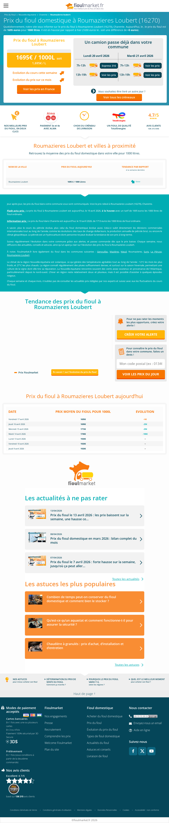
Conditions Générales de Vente (23, 810)
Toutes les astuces (127, 664)
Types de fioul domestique (103, 736)
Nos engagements (56, 716)
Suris (146, 251)
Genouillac (102, 251)
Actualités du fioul (98, 743)
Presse (49, 723)
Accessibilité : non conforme (147, 810)
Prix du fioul (94, 723)
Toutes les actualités (125, 578)
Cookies (126, 810)
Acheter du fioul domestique (104, 716)
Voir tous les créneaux (119, 97)
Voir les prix (109, 75)
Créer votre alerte (140, 334)
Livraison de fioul (97, 756)
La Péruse (156, 251)
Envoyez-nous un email (148, 723)
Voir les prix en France (39, 89)
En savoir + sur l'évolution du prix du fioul (75, 371)
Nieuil (124, 251)
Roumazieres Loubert (18, 255)
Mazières (114, 251)
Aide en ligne (142, 730)
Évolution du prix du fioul (102, 729)
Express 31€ (109, 65)
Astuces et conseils (98, 749)
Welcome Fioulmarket (58, 743)
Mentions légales (84, 810)
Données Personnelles (107, 810)
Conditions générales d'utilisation (57, 810)
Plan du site (52, 749)
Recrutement (53, 729)
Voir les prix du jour (140, 374)
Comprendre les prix (58, 736)
